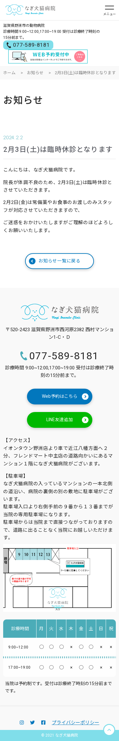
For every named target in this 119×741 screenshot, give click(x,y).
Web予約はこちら (65, 396)
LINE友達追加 (67, 420)
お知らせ (35, 72)
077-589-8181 (28, 45)
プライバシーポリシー (75, 723)
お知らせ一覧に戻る (55, 261)
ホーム (9, 72)
